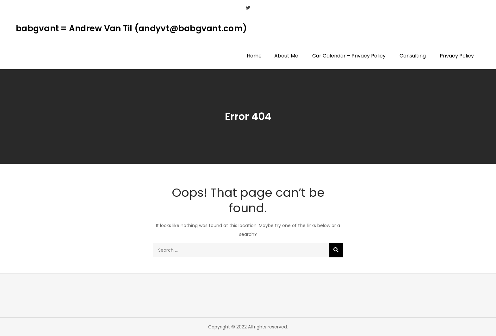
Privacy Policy (457, 55)
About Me (286, 55)
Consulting (413, 55)
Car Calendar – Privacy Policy (349, 55)
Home (254, 55)
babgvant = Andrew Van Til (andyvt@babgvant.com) (131, 28)
